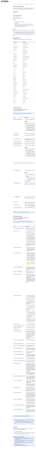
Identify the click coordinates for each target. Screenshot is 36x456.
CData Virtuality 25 (15, 4)
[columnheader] (18, 42)
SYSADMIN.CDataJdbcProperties (29, 34)
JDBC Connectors (32, 4)
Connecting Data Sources (27, 4)
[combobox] (30, 1)
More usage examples (27, 181)
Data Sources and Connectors (21, 4)
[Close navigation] (10, 4)
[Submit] (25, 1)
